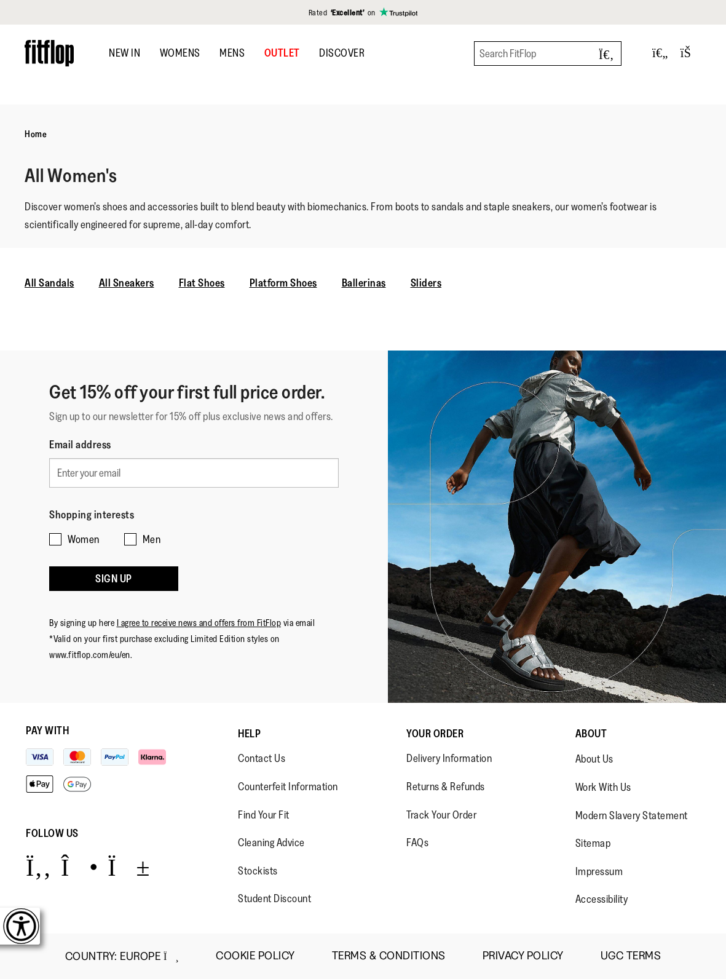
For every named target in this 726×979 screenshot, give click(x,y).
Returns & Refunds (445, 786)
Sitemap (593, 843)
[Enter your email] (194, 470)
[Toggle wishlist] (660, 53)
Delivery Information (449, 758)
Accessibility (601, 899)
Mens (232, 53)
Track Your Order (441, 815)
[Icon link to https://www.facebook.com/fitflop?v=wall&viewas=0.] (38, 867)
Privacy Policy (523, 955)
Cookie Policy (255, 955)
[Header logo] (49, 53)
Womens (180, 53)
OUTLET (282, 53)
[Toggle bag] (691, 53)
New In (124, 53)
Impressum (599, 871)
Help (249, 733)
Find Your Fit (264, 815)
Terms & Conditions (389, 955)
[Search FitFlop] (547, 53)
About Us (594, 759)
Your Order (435, 733)
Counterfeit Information (288, 786)
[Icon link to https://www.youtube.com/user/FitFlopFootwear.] (129, 867)
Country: (122, 956)
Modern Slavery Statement (631, 815)
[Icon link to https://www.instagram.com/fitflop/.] (79, 867)
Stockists (258, 871)
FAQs (417, 842)
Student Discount (274, 898)
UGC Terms (631, 955)
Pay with (47, 730)
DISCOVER (342, 53)
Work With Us (603, 787)
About (591, 733)
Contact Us (261, 758)
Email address (80, 444)
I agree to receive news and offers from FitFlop (199, 608)
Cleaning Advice (271, 842)
